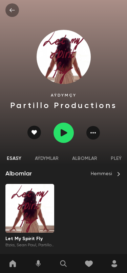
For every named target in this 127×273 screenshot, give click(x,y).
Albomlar (84, 158)
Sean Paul (26, 245)
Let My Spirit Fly (24, 238)
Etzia (10, 245)
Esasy (14, 158)
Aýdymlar (47, 158)
